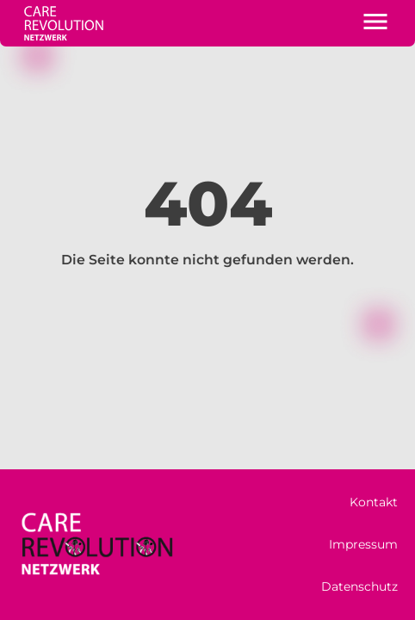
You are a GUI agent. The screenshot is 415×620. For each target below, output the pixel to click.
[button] (375, 23)
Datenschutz (359, 586)
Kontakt (374, 502)
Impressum (363, 544)
